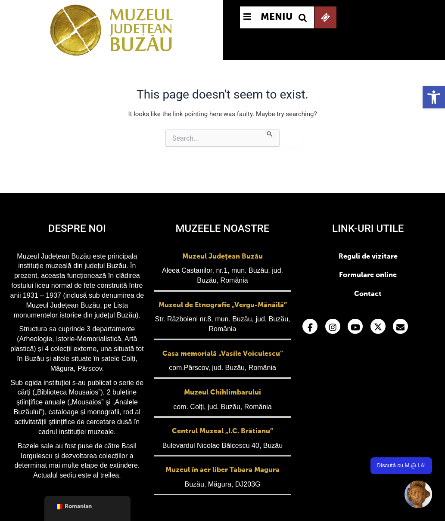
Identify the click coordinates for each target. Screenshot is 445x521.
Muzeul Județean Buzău (222, 256)
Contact (368, 294)
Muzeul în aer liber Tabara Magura (222, 470)
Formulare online (368, 275)
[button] (434, 97)
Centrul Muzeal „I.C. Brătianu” (222, 431)
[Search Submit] (270, 133)
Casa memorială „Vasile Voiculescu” (222, 354)
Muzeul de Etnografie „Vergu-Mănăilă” (223, 305)
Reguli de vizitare (368, 256)
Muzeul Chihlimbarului (222, 392)
